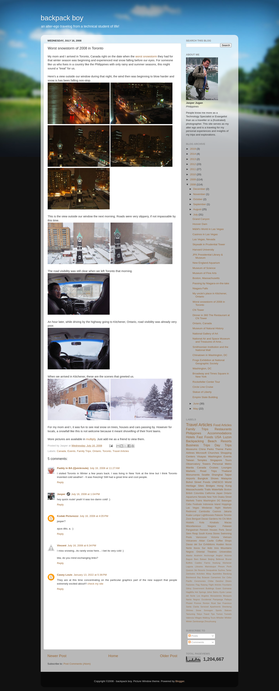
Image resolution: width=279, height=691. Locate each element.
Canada (61, 451)
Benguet (196, 518)
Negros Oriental (195, 551)
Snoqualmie (211, 570)
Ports (221, 530)
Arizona (228, 555)
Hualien (220, 544)
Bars (196, 559)
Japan (219, 493)
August (197, 209)
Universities (225, 551)
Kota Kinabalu (209, 522)
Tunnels (228, 614)
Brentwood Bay (193, 577)
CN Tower (198, 309)
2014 (193, 153)
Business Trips (198, 445)
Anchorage (209, 555)
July (196, 214)
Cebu (189, 504)
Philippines (193, 433)
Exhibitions (209, 544)
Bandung (227, 574)
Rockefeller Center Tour (206, 381)
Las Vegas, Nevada (204, 239)
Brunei (229, 559)
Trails (207, 489)
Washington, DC (202, 368)
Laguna (189, 566)
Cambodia (204, 511)
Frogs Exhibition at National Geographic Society (209, 362)
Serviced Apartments (211, 606)
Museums (191, 449)
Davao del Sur (194, 544)
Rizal (213, 603)
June (196, 403)
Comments (196, 642)
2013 (193, 159)
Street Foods (202, 482)
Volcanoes (191, 540)
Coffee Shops (224, 540)
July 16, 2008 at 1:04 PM (85, 494)
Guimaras (227, 588)
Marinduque (210, 566)
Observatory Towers (198, 463)
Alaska (189, 555)
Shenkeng (227, 606)
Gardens (213, 518)
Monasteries (216, 596)
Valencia (190, 618)
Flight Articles (214, 585)
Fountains (227, 585)
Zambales (190, 574)
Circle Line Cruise (203, 386)
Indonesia (208, 504)
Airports (190, 478)
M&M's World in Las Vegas (208, 229)
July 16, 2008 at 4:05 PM (94, 516)
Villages (198, 618)
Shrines (189, 610)
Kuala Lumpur (193, 515)
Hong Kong (224, 485)
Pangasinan (192, 530)
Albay (208, 574)
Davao (204, 518)
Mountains (226, 548)
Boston (228, 489)
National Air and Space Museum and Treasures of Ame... (211, 340)
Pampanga (218, 599)
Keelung (216, 563)
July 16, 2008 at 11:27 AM (105, 468)
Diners (229, 581)
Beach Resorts (220, 441)
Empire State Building (205, 397)
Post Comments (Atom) (77, 663)
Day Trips (223, 445)
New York (212, 497)
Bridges (210, 485)
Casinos (217, 511)
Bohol (189, 482)
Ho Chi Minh (225, 518)
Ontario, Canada (202, 323)
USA (218, 437)
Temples (202, 460)
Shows (215, 478)
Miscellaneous (193, 526)
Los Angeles (203, 596)
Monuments (193, 474)
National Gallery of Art (205, 333)
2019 (193, 148)
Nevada (202, 497)
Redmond (191, 511)
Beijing (211, 559)
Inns (216, 548)
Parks (210, 449)
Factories (190, 585)
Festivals (197, 504)
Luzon (227, 437)
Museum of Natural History (208, 328)
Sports (219, 610)
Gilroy (188, 588)
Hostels (190, 522)
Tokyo (199, 614)
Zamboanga (198, 621)
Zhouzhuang (210, 621)
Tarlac (229, 570)
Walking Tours (209, 618)
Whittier (228, 618)
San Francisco (224, 603)
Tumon (219, 614)
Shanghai (217, 474)
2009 (193, 179)
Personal (218, 463)
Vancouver (201, 537)
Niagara (212, 526)
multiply (91, 439)
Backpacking (195, 441)
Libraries (199, 566)
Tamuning (190, 614)
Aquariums (191, 497)
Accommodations (220, 433)
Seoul (229, 530)
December (199, 188)
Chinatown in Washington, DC (210, 355)
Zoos (188, 518)
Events (71, 451)
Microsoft (201, 452)
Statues (228, 610)
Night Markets (223, 507)
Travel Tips (209, 614)
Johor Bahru (213, 592)
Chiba (210, 581)
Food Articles (222, 425)
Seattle (206, 474)
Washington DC (211, 500)
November (199, 194)
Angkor (219, 555)
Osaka (221, 497)
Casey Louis (64, 574)
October (198, 199)
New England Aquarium (206, 262)
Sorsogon (208, 610)
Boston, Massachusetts (206, 278)
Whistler (220, 618)
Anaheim (198, 555)
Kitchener (227, 563)
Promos (197, 603)
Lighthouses (207, 515)
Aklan (202, 540)
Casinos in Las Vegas (205, 234)
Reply (60, 482)
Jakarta (228, 511)
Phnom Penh (225, 566)
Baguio (189, 559)
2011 (193, 169)
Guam (218, 588)
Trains (199, 500)
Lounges (226, 467)
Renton (206, 603)
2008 (193, 184)
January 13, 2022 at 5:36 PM (90, 574)
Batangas (227, 500)
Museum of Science (204, 268)
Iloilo (210, 548)
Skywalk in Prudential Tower (209, 244)
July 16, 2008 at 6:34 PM (82, 545)
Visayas (201, 456)
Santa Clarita (192, 606)
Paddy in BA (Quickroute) (73, 468)
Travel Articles (121, 451)
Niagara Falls (200, 288)
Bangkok (203, 478)
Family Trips (84, 451)
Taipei (228, 474)
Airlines (190, 452)
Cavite (210, 540)
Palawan (227, 526)
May (196, 408)
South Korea (205, 533)
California (210, 493)
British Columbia (195, 493)
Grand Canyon (201, 219)
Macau (228, 522)
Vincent (61, 545)
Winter (189, 621)
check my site (95, 583)
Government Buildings (203, 588)
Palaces (219, 515)
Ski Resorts (199, 570)
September (200, 204)
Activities (200, 574)
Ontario (96, 451)
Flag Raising (201, 585)
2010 (193, 174)
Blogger (179, 681)
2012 (193, 164)
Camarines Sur (218, 577)
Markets (190, 471)
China (202, 449)
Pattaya (228, 599)
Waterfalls (217, 489)
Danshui (219, 581)
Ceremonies (200, 581)
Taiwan (190, 460)
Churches (213, 452)
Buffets (189, 563)
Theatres (212, 551)
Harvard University (203, 249)
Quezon (189, 570)
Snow (198, 610)
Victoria (215, 537)
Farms (207, 563)
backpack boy (62, 18)
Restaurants (223, 429)
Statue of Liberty (202, 391)
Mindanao (207, 507)
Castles (198, 563)
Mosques (227, 596)
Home (113, 656)
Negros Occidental (202, 599)
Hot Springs (200, 592)
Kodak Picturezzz (67, 516)
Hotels (190, 437)
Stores (216, 533)
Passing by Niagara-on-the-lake (211, 283)
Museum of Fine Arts (205, 273)
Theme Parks (223, 449)
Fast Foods (205, 437)
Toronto (106, 451)
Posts (193, 635)
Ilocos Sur (200, 548)
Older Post (168, 656)
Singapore (216, 460)
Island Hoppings (223, 504)
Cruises (213, 467)
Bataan (203, 559)
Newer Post (56, 656)
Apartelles (217, 574)
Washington (215, 456)
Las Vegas (192, 507)
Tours (228, 460)
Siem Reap (192, 533)
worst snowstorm (146, 56)
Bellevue (220, 559)
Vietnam (227, 537)
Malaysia (226, 478)
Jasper (61, 494)
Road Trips (208, 471)
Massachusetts (194, 489)
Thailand (226, 471)
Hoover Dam (200, 224)
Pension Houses (209, 530)
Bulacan (206, 577)
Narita (189, 599)
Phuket (189, 603)
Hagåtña (190, 592)
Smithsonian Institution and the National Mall (210, 349)
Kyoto (222, 592)
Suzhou (221, 570)
